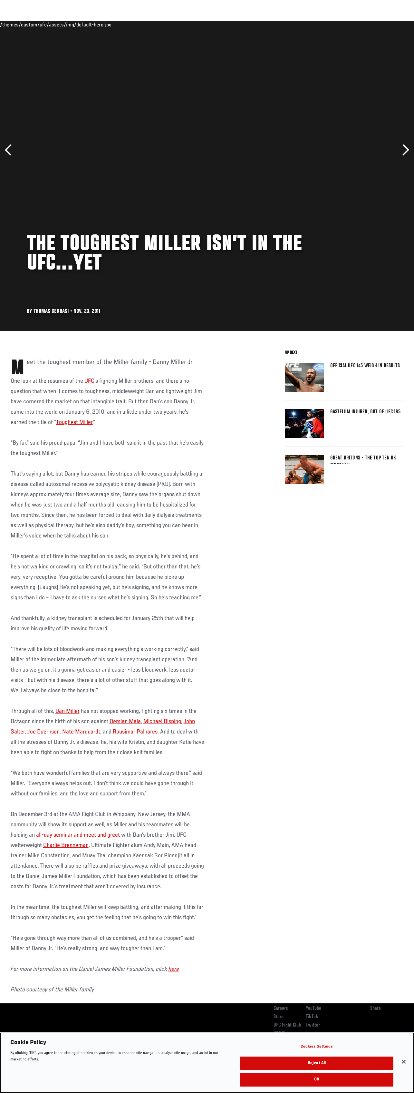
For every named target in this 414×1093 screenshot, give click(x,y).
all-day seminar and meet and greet (78, 835)
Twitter (313, 1025)
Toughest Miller (74, 422)
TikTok (312, 1017)
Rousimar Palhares (135, 732)
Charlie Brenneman (66, 845)
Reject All (317, 1063)
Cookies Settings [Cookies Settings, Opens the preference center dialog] (317, 1047)
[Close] (404, 1062)
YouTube (313, 1008)
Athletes (74, 24)
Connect (289, 24)
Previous (10, 150)
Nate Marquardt (81, 732)
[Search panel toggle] (393, 24)
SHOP (375, 24)
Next (403, 150)
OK (316, 1080)
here (173, 969)
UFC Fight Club (287, 1025)
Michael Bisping (162, 721)
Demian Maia (125, 721)
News (98, 24)
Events (18, 24)
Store (279, 1017)
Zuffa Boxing (347, 24)
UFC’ (89, 381)
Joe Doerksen (43, 732)
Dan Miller (67, 711)
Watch (316, 24)
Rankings (45, 24)
